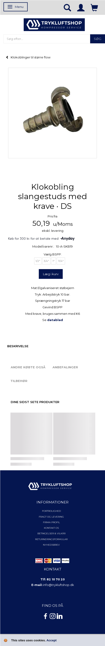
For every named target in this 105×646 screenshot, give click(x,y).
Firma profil (51, 522)
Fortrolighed (51, 510)
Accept (51, 640)
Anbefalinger (65, 367)
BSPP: (53, 254)
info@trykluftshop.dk (58, 585)
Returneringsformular (51, 539)
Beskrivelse (17, 346)
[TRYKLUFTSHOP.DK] (54, 24)
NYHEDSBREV (51, 544)
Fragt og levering (51, 516)
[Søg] (97, 38)
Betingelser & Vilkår (51, 533)
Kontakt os (51, 527)
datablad (55, 320)
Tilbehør (18, 381)
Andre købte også (28, 367)
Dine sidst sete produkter (35, 402)
